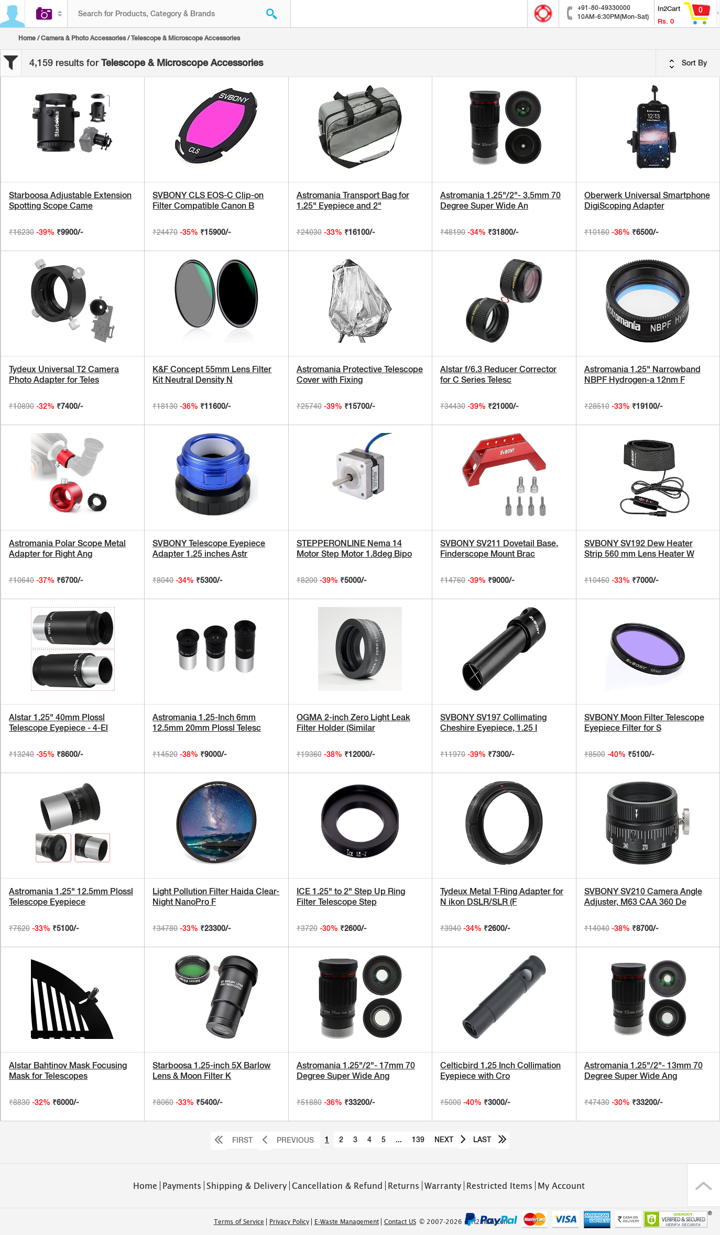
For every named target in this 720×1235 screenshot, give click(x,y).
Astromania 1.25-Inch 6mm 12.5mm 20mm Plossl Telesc (206, 722)
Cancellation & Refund (337, 1185)
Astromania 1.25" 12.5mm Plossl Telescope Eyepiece (71, 896)
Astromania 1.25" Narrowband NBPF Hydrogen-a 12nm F (642, 374)
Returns (403, 1185)
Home (27, 38)
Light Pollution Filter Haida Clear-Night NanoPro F (215, 896)
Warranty (442, 1185)
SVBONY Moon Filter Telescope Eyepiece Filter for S (644, 722)
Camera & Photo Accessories (83, 38)
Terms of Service (239, 1222)
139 (418, 1139)
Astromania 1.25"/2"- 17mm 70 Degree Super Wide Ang (356, 1070)
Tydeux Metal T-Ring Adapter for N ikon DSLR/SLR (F (501, 896)
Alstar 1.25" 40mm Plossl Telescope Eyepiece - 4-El (58, 722)
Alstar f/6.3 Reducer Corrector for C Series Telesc (498, 374)
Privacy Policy (289, 1222)
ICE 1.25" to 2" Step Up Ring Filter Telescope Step (351, 896)
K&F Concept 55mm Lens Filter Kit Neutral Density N (211, 374)
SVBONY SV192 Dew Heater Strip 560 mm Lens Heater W (639, 548)
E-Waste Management (346, 1222)
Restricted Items (499, 1185)
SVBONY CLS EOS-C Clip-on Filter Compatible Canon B (208, 200)
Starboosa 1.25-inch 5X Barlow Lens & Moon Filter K (211, 1070)
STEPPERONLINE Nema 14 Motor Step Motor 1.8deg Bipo (354, 548)
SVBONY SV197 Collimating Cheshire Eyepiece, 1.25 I (493, 722)
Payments (181, 1185)
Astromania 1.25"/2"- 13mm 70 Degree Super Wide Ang (643, 1070)
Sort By (688, 63)
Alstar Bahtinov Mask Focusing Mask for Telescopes (68, 1070)
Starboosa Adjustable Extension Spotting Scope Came (70, 200)
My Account (561, 1185)
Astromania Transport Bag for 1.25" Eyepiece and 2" (353, 200)
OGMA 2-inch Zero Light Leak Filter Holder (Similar (353, 722)
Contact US (400, 1222)
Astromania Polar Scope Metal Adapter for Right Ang (67, 548)
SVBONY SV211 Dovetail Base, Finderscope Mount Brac (499, 548)
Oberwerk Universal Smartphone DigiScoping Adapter (647, 200)
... (399, 1139)
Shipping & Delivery (246, 1185)
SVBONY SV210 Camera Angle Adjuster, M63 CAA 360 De (643, 896)
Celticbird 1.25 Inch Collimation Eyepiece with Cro (500, 1070)
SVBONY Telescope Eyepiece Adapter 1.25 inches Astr (208, 548)
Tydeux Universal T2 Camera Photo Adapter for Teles (64, 374)
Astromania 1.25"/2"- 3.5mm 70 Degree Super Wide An (500, 200)
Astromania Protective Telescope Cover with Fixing (360, 374)
